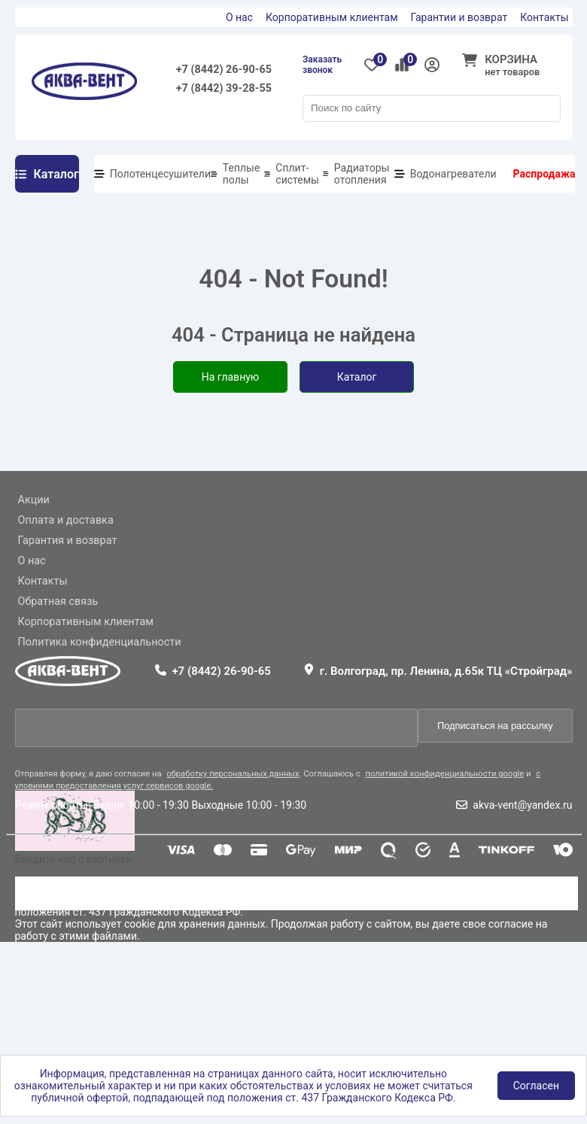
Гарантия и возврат (67, 540)
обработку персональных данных (232, 774)
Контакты (544, 17)
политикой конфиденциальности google (445, 774)
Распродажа (544, 174)
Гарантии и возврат (459, 17)
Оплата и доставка (66, 520)
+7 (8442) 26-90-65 (224, 69)
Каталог (357, 377)
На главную (231, 377)
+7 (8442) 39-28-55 (224, 88)
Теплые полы (241, 174)
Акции (34, 500)
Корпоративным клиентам (332, 17)
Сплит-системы (297, 174)
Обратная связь (58, 601)
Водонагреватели (453, 174)
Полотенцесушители (160, 174)
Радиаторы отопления (362, 174)
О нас (239, 17)
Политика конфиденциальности (99, 642)
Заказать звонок (322, 64)
